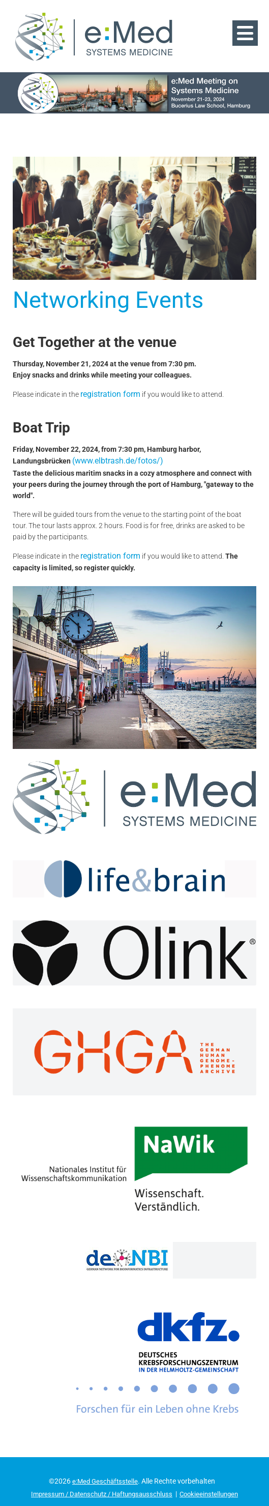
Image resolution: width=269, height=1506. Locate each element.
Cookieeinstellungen (215, 1473)
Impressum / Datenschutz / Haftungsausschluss (99, 1473)
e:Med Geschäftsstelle (105, 1461)
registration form (107, 377)
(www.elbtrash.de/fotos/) (113, 443)
